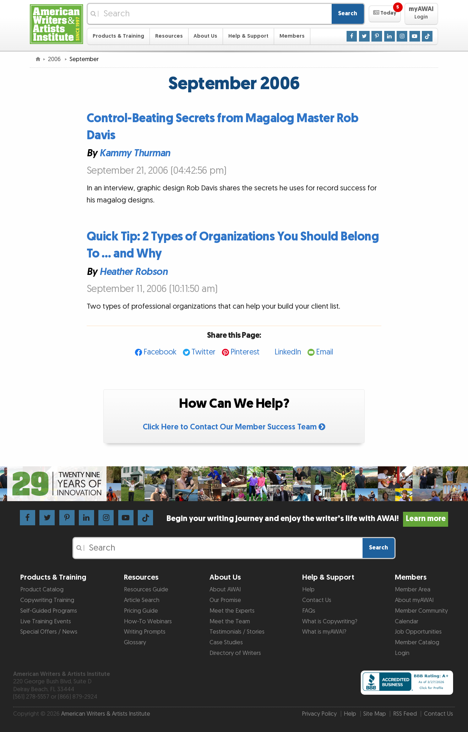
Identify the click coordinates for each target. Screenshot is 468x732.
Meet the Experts (232, 611)
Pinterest (245, 352)
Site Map (374, 714)
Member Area (412, 589)
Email (324, 352)
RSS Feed (405, 714)
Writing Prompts (144, 632)
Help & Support (248, 36)
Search (347, 13)
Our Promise (225, 600)
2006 (55, 59)
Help (308, 589)
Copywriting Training (47, 600)
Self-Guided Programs (48, 611)
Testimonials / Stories (237, 632)
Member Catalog (417, 642)
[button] (385, 13)
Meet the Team (229, 621)
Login (402, 653)
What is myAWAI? (324, 632)
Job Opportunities (418, 632)
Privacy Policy (319, 714)
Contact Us (316, 600)
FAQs (308, 611)
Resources (169, 36)
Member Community (421, 611)
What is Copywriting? (329, 621)
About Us (205, 36)
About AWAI (225, 589)
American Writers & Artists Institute (105, 714)
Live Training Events (45, 621)
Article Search (141, 600)
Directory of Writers (235, 653)
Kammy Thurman (134, 153)
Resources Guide (146, 589)
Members (292, 36)
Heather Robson (133, 272)
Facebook (159, 352)
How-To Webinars (148, 621)
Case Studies (226, 642)
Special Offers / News (48, 632)
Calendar (406, 621)
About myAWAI (414, 600)
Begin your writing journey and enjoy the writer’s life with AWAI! (307, 519)
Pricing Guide (141, 611)
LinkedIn (287, 352)
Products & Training (118, 36)
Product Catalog (42, 589)
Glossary (135, 642)
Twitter (203, 352)
